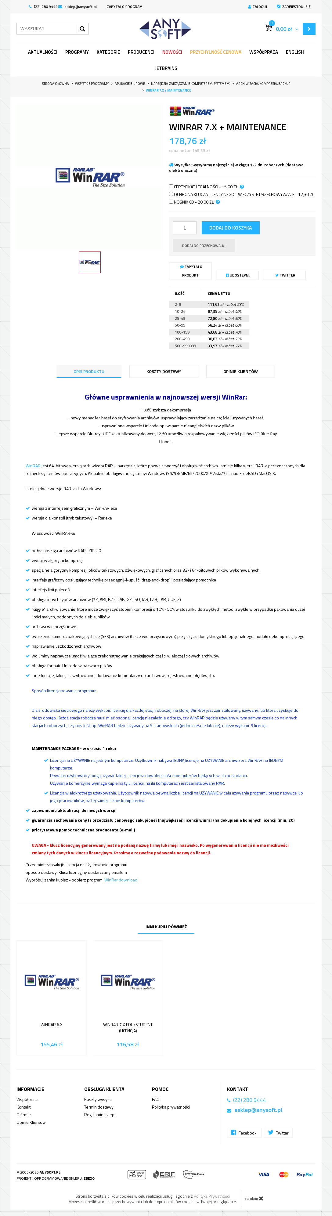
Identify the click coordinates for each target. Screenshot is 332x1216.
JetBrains (166, 68)
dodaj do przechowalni (204, 245)
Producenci (141, 52)
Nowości (172, 52)
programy (77, 52)
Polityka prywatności (171, 1107)
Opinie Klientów (31, 1122)
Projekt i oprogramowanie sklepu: (55, 1178)
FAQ (156, 1099)
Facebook (244, 1132)
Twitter (285, 275)
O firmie (23, 1114)
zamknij (254, 1198)
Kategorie (108, 52)
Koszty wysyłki (98, 1099)
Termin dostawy (99, 1107)
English (295, 52)
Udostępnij (238, 275)
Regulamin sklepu (100, 1114)
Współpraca (263, 52)
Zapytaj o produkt (191, 271)
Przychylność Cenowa (215, 52)
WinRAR (33, 465)
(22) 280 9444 (43, 6)
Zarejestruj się (294, 6)
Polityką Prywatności (212, 1196)
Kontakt (23, 1107)
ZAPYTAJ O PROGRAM (125, 6)
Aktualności (42, 52)
